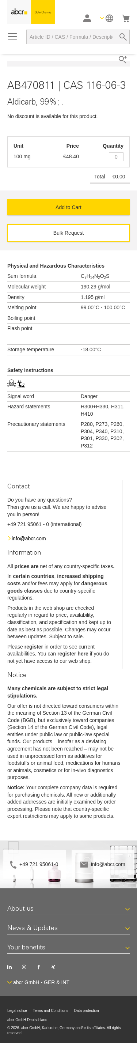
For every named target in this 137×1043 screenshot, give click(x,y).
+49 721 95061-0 (38, 864)
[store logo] (31, 12)
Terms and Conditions (50, 1011)
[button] (106, 18)
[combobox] (78, 37)
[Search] (123, 37)
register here (72, 654)
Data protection (86, 1011)
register (33, 647)
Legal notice (17, 1011)
